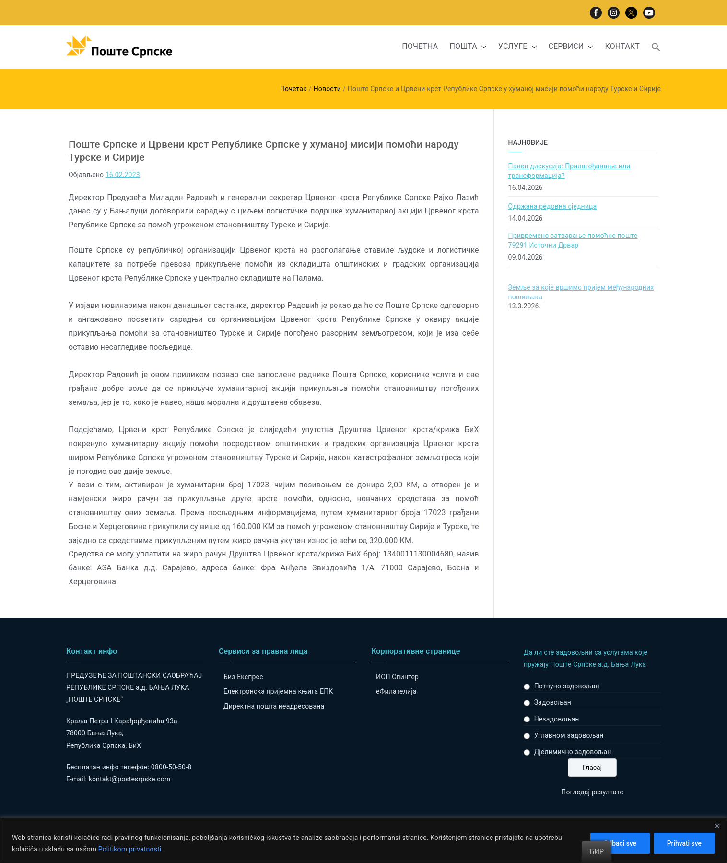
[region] (363, 840)
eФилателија (396, 691)
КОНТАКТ (622, 46)
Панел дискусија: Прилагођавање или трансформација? (569, 170)
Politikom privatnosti (130, 849)
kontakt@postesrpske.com (130, 779)
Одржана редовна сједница (552, 206)
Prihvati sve (683, 843)
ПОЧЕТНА (420, 46)
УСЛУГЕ (517, 47)
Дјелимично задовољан (572, 752)
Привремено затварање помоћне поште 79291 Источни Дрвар (573, 240)
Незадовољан (556, 719)
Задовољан (552, 702)
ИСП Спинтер (397, 677)
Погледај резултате (592, 792)
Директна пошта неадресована (273, 706)
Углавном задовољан (569, 735)
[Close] (717, 825)
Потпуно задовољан (566, 686)
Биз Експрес (243, 677)
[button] (482, 47)
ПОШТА (467, 47)
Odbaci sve (617, 843)
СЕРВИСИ (571, 47)
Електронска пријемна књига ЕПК (278, 691)
